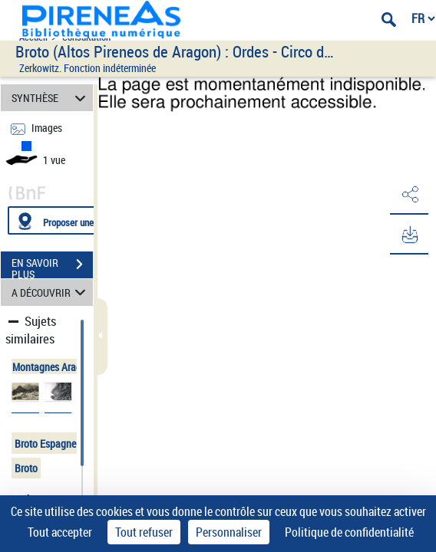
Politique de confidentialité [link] (349, 532)
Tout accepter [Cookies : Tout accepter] (60, 532)
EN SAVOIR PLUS (52, 266)
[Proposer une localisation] (81, 220)
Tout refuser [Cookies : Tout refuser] (144, 532)
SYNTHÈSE (51, 97)
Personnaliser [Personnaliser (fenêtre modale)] (229, 532)
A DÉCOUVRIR (51, 292)
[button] (409, 195)
